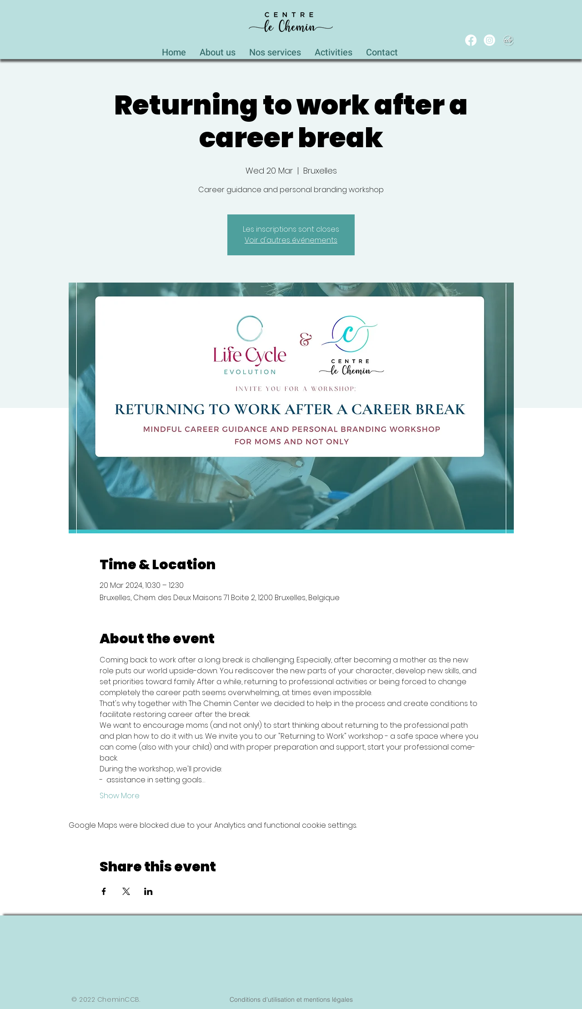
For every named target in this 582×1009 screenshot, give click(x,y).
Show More (120, 796)
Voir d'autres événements (291, 240)
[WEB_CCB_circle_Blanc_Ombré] (508, 40)
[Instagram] (489, 40)
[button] (275, 50)
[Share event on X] (126, 891)
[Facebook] (471, 40)
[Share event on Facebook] (104, 891)
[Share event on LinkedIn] (148, 891)
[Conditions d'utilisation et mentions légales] (291, 999)
